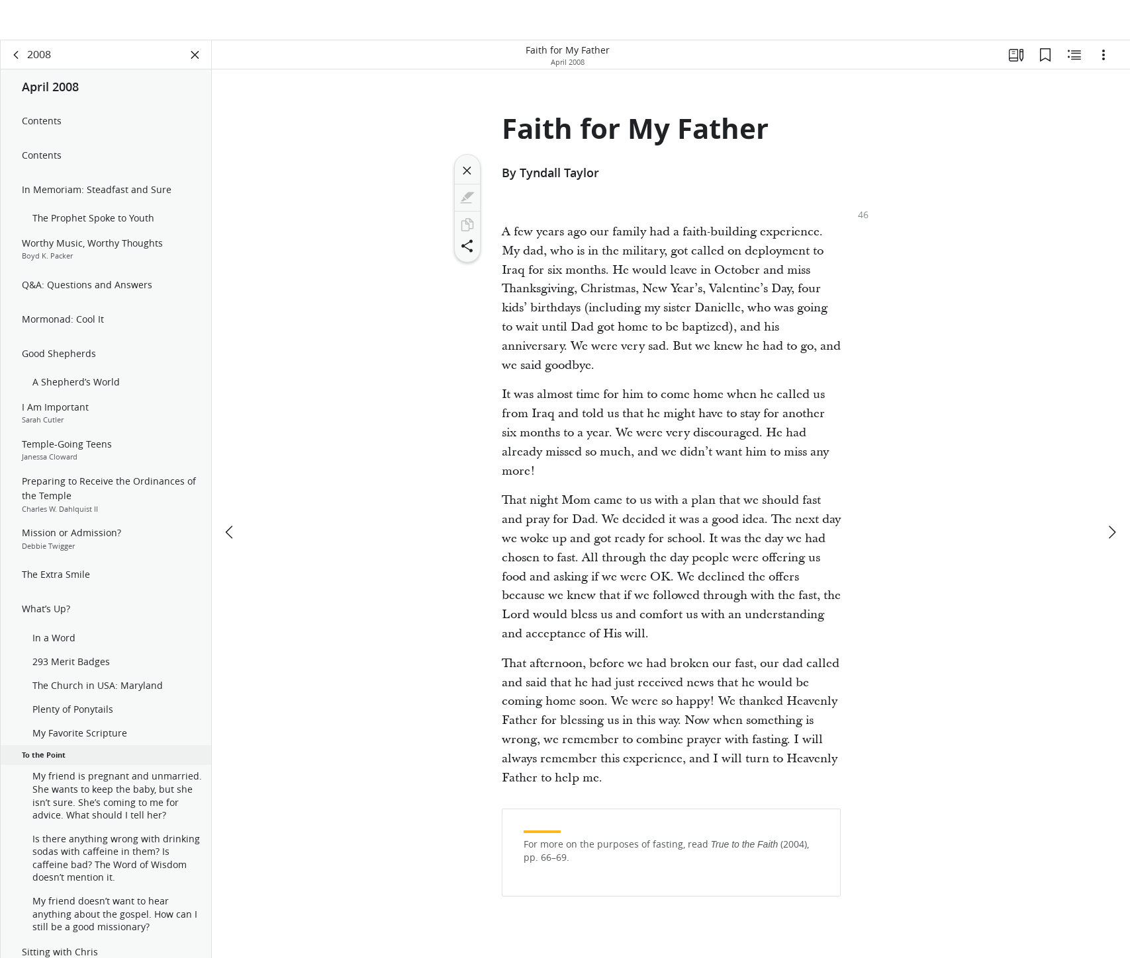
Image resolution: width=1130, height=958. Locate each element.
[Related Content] (1074, 63)
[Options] (1103, 63)
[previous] (230, 492)
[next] (1111, 492)
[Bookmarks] (1045, 63)
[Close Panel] (195, 63)
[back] (16, 63)
